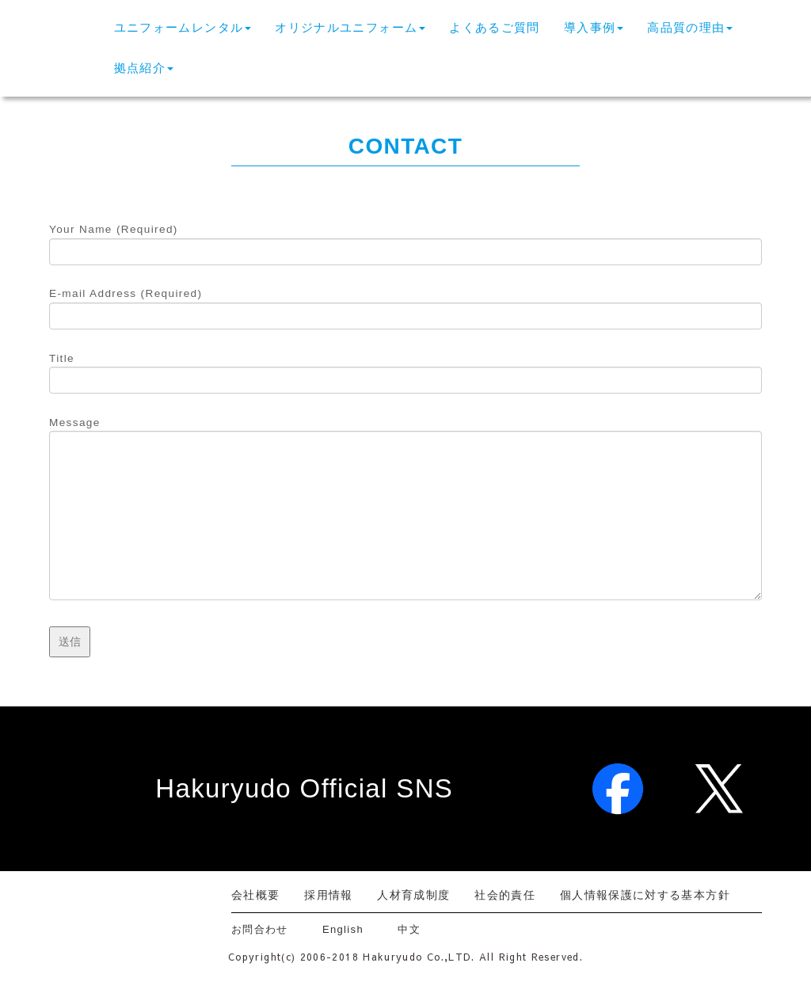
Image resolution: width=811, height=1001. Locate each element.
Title (405, 369)
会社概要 (255, 895)
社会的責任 (504, 895)
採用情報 (328, 895)
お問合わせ (265, 929)
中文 (409, 929)
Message (405, 510)
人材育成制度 (413, 895)
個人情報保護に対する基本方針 (645, 895)
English (343, 929)
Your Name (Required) (405, 240)
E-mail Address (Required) (405, 304)
